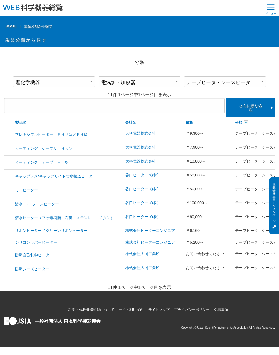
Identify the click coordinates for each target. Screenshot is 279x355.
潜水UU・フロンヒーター (37, 204)
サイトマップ (159, 310)
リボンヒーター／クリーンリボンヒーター (51, 230)
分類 (238, 122)
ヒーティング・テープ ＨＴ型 (42, 162)
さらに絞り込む (250, 107)
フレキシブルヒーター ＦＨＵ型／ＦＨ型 (51, 134)
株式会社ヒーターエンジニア (150, 230)
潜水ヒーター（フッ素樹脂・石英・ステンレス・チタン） (64, 218)
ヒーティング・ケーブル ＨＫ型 (43, 148)
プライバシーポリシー (192, 310)
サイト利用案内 (131, 310)
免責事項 (221, 310)
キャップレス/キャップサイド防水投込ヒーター (55, 176)
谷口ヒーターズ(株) (142, 175)
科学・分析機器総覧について (91, 310)
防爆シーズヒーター (32, 269)
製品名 (20, 122)
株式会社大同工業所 (142, 254)
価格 (189, 122)
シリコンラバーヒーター (36, 242)
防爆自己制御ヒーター (34, 255)
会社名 (130, 122)
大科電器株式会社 (140, 133)
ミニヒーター (26, 190)
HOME (10, 26)
